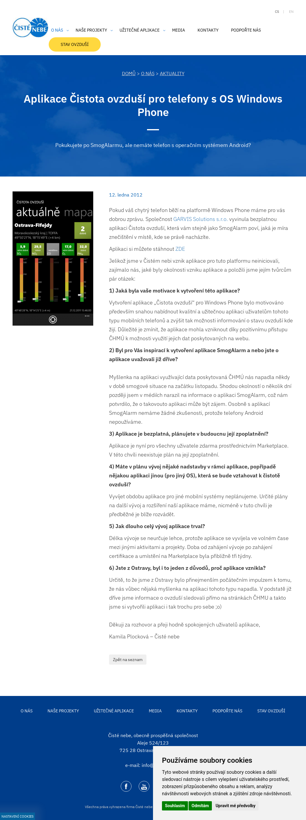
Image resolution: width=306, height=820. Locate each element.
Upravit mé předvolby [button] (235, 805)
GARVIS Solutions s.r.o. (200, 219)
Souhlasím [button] (175, 805)
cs (277, 11)
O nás (147, 73)
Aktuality (172, 73)
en (291, 11)
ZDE (180, 248)
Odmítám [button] (200, 805)
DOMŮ (129, 73)
